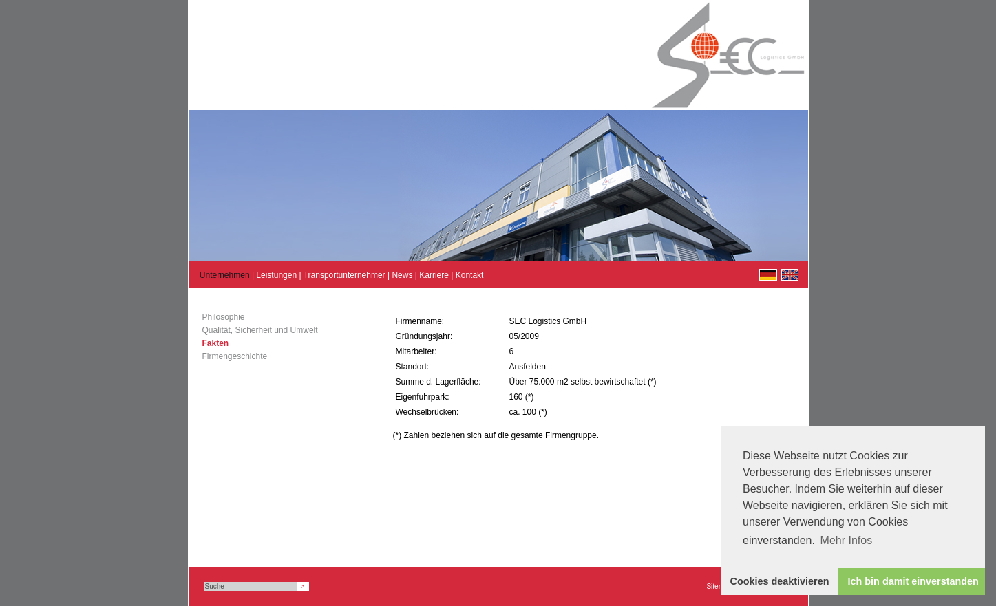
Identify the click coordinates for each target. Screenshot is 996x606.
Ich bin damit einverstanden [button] (913, 581)
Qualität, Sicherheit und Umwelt (260, 330)
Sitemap (719, 586)
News (402, 275)
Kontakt (470, 275)
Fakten (215, 343)
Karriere (434, 275)
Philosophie (223, 317)
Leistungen (276, 275)
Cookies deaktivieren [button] (779, 581)
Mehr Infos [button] (846, 540)
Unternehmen (225, 275)
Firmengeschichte (235, 356)
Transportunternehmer (344, 275)
